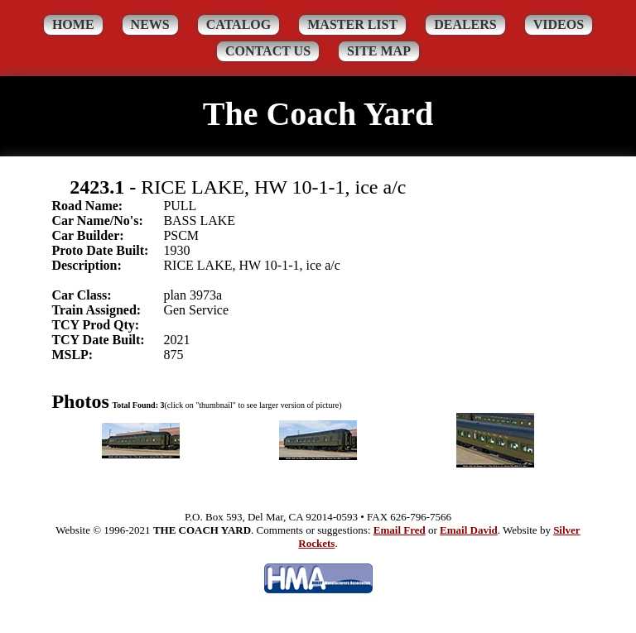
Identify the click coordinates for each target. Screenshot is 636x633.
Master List (352, 24)
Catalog (239, 24)
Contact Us (268, 51)
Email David (469, 530)
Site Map (379, 51)
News (150, 24)
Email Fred (399, 530)
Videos (558, 24)
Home (73, 24)
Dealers (465, 24)
